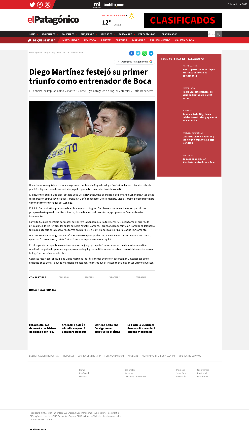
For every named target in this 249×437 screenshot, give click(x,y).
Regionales (48, 34)
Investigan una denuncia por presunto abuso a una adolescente (198, 72)
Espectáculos (146, 34)
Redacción (181, 376)
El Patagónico (35, 52)
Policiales (68, 34)
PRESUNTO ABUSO (189, 66)
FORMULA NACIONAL (114, 355)
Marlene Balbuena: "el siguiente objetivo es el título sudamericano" (107, 330)
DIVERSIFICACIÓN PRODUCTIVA (44, 355)
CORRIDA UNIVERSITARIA (89, 355)
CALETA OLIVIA (184, 40)
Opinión (83, 376)
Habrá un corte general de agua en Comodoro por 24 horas (197, 95)
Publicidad (202, 373)
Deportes (106, 34)
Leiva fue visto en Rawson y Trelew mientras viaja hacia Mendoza (198, 139)
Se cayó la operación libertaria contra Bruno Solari (199, 160)
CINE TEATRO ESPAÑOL (190, 355)
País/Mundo (87, 34)
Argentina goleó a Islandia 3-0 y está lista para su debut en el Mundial (74, 330)
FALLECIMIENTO (160, 40)
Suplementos (203, 370)
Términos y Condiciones (135, 376)
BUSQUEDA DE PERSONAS (192, 133)
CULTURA (121, 40)
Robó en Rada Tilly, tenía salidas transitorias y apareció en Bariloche (199, 117)
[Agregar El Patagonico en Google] (134, 62)
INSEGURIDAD (70, 40)
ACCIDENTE (133, 355)
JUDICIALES (187, 110)
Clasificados (170, 34)
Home (32, 34)
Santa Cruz (125, 34)
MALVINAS (138, 40)
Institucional (202, 376)
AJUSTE (106, 40)
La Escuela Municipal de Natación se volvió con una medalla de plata (141, 330)
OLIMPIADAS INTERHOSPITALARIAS (159, 355)
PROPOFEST (68, 355)
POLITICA (90, 40)
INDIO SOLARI (187, 155)
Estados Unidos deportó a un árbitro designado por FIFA (42, 328)
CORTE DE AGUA (188, 88)
